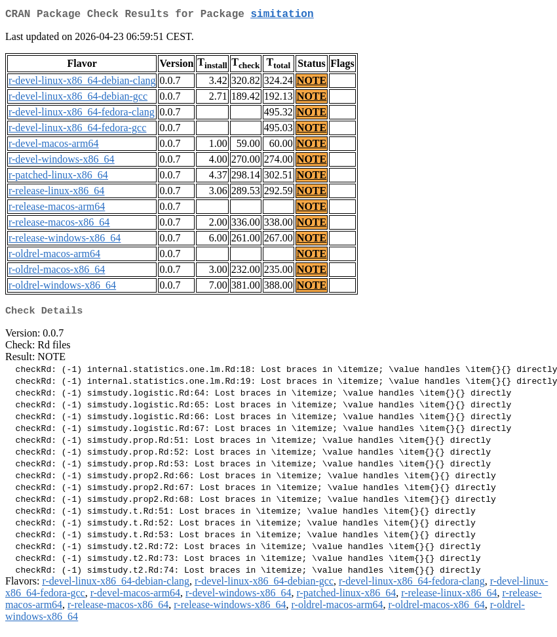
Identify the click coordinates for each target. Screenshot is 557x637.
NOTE (311, 83)
